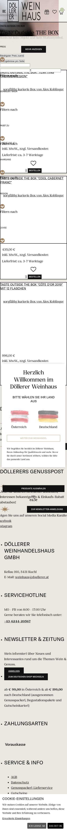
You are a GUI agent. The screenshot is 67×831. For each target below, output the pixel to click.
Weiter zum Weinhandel (33, 438)
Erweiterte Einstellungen (16, 818)
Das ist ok (55, 825)
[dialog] (33, 812)
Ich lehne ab (37, 825)
